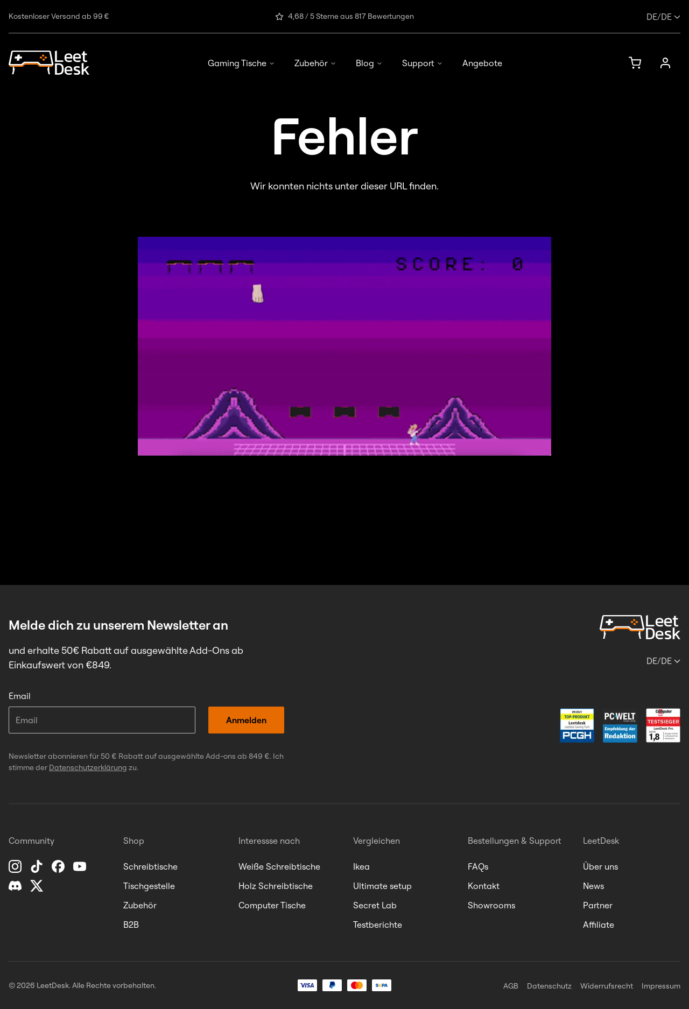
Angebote (482, 63)
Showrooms (491, 905)
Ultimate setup (382, 885)
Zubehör (315, 63)
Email (20, 695)
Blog (369, 63)
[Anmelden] (665, 63)
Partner (598, 905)
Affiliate (598, 924)
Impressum (661, 986)
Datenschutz (549, 986)
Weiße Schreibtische (279, 866)
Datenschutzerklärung (88, 767)
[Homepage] (49, 63)
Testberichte (377, 924)
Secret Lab (375, 905)
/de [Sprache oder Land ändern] (663, 16)
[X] (37, 885)
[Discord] (16, 885)
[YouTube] (80, 866)
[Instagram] (16, 866)
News (593, 885)
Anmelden (246, 720)
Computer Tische (272, 905)
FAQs (478, 866)
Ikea (361, 866)
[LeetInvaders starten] (344, 346)
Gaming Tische (241, 63)
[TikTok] (37, 866)
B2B (131, 924)
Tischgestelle (149, 885)
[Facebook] (59, 866)
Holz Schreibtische (275, 885)
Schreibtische (150, 866)
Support (422, 63)
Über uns (600, 866)
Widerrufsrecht (606, 986)
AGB (510, 986)
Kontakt (484, 885)
